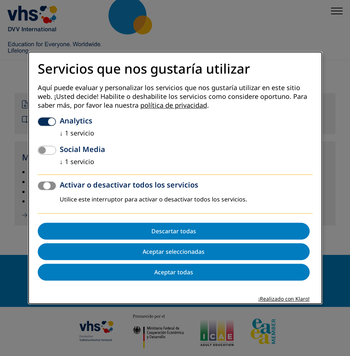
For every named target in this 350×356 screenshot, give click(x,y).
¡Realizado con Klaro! (284, 299)
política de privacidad (173, 106)
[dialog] (175, 178)
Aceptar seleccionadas (174, 252)
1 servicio (77, 133)
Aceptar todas (173, 272)
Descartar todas (173, 231)
